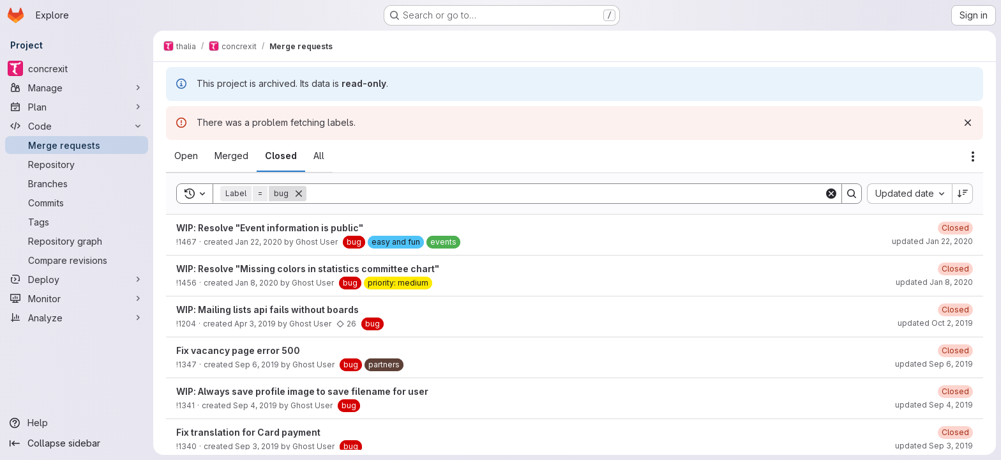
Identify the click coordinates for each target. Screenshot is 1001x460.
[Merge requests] (76, 145)
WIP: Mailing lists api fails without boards (267, 309)
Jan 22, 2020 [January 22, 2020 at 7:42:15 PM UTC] (258, 242)
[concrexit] (76, 68)
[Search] (565, 193)
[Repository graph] (76, 241)
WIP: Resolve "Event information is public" (269, 227)
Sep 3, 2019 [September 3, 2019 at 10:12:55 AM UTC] (257, 446)
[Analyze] (76, 317)
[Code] (76, 126)
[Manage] (76, 87)
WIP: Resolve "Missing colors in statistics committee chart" (307, 268)
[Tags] (76, 222)
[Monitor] (76, 298)
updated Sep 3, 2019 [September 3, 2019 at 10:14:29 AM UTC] (934, 445)
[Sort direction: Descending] (962, 193)
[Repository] (76, 164)
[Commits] (76, 202)
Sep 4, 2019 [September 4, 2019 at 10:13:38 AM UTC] (255, 405)
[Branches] (76, 183)
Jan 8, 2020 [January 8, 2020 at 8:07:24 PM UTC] (256, 283)
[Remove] (298, 193)
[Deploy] (76, 279)
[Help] (76, 423)
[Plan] (76, 107)
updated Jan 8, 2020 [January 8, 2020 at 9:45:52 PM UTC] (934, 282)
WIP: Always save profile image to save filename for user (302, 391)
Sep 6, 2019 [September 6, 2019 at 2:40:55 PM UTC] (257, 364)
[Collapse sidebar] (76, 443)
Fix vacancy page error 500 (238, 350)
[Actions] (973, 156)
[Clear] (831, 193)
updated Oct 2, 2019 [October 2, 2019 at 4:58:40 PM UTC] (935, 323)
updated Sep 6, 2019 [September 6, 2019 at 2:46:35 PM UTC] (934, 364)
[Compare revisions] (76, 260)
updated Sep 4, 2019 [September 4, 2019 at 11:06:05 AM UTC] (934, 405)
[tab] (186, 156)
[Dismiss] (967, 122)
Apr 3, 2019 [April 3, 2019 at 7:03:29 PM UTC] (255, 323)
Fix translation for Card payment (248, 432)
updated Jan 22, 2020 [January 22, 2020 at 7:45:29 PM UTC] (932, 241)
